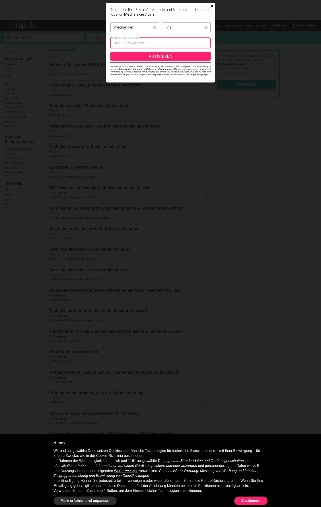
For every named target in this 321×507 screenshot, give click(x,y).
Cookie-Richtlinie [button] (109, 456)
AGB (147, 117)
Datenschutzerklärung (129, 117)
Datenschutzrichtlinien (169, 122)
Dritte (162, 461)
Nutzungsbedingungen (197, 122)
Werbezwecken (126, 471)
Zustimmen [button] (250, 501)
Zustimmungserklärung (169, 117)
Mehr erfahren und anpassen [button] (85, 501)
